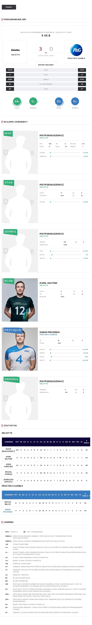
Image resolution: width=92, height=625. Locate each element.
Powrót (9, 7)
